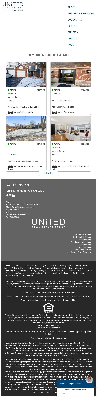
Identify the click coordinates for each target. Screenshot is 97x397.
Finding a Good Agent (77, 268)
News (53, 266)
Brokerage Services (38, 273)
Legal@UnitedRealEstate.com (58, 369)
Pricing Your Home (19, 273)
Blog (43, 266)
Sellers (73, 32)
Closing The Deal (75, 271)
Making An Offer (18, 268)
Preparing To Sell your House (16, 271)
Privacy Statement (43, 328)
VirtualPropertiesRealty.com (81, 242)
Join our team (31, 266)
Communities (76, 19)
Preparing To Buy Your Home (55, 268)
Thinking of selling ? (58, 271)
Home (71, 44)
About (72, 7)
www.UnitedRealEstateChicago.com (20, 207)
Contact (72, 38)
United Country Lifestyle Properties (78, 252)
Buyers (72, 26)
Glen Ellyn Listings (79, 273)
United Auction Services (82, 250)
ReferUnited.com (85, 245)
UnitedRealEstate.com (83, 235)
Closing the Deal (66, 266)
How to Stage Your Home (81, 13)
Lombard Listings (12, 276)
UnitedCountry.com (84, 247)
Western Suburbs (29, 276)
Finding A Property (34, 268)
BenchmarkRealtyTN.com (82, 237)
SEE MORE (48, 173)
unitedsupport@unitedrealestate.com (18, 353)
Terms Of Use (55, 328)
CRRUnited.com (85, 240)
